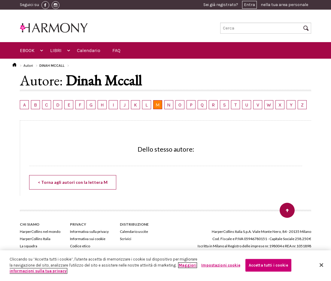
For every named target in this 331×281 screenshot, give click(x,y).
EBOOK (27, 50)
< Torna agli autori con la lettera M (73, 182)
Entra (249, 4)
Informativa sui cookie (87, 238)
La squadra (28, 246)
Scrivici (125, 238)
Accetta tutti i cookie (268, 265)
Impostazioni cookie (220, 265)
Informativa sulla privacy (89, 231)
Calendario (88, 50)
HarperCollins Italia (35, 238)
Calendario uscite (134, 231)
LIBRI (56, 50)
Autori (28, 65)
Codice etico (80, 246)
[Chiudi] (321, 265)
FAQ (116, 50)
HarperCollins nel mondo (40, 231)
